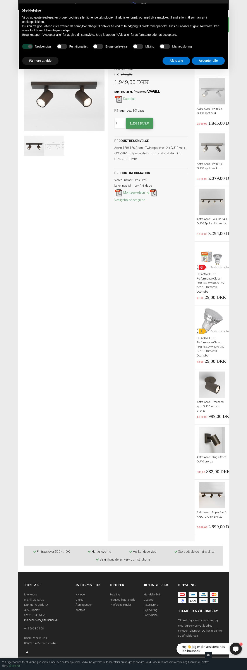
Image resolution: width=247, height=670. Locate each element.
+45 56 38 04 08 (34, 628)
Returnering (151, 604)
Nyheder (80, 594)
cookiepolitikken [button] (33, 22)
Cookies (148, 599)
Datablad (125, 99)
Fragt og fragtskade (122, 599)
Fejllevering (151, 610)
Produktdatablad (220, 267)
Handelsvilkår (152, 594)
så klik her (14, 665)
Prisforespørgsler (120, 604)
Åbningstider (83, 604)
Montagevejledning (131, 192)
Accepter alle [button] (208, 60)
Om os (79, 599)
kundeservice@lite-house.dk (41, 620)
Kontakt (80, 610)
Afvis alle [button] (176, 60)
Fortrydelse (151, 615)
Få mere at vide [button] (40, 60)
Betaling (115, 594)
